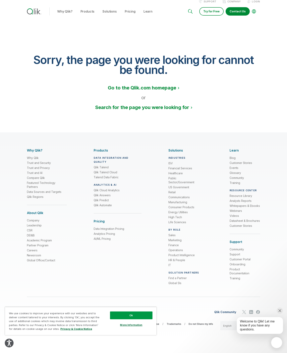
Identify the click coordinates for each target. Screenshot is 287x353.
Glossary (235, 177)
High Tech (175, 221)
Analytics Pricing (104, 238)
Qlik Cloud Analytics (107, 194)
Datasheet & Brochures (245, 225)
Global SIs (174, 287)
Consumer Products (181, 211)
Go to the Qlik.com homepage (142, 92)
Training (235, 187)
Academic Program (39, 244)
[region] (80, 321)
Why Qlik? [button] (65, 16)
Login (256, 5)
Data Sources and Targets (44, 196)
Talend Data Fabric (106, 181)
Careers (32, 254)
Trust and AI (34, 177)
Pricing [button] (130, 16)
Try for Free (211, 15)
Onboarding (237, 268)
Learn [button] (148, 16)
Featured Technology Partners (41, 189)
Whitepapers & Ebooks (245, 210)
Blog (233, 162)
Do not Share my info (201, 328)
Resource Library (241, 200)
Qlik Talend (101, 171)
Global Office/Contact (41, 264)
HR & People (176, 264)
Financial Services (180, 172)
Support (210, 5)
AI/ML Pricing (102, 243)
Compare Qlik (36, 182)
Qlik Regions (35, 201)
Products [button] (88, 16)
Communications (179, 201)
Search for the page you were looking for (142, 111)
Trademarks (174, 328)
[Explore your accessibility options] (9, 343)
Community (237, 182)
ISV (170, 167)
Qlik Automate (103, 209)
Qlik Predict (101, 204)
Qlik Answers (102, 199)
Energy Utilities (178, 216)
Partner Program (37, 249)
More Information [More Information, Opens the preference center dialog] (131, 324)
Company (234, 5)
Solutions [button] (109, 16)
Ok (131, 315)
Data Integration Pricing (109, 233)
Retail (172, 196)
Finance (173, 249)
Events (234, 172)
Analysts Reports (241, 205)
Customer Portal (240, 263)
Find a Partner (177, 282)
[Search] (190, 16)
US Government (178, 191)
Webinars (236, 215)
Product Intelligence (181, 259)
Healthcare (175, 177)
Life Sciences (177, 226)
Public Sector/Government (181, 184)
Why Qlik (33, 162)
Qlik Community (225, 316)
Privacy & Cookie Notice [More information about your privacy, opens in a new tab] (76, 328)
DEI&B (31, 239)
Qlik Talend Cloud (105, 176)
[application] (276, 342)
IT (169, 269)
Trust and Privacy (38, 172)
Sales (172, 239)
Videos (234, 220)
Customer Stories (241, 167)
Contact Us (238, 15)
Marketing (175, 244)
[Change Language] (254, 15)
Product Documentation (239, 275)
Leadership (34, 229)
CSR (29, 234)
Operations (175, 254)
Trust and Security (39, 167)
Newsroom (34, 259)
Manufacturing (177, 206)
